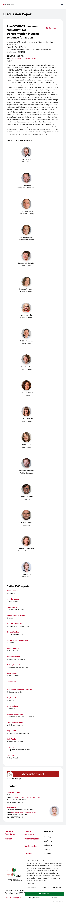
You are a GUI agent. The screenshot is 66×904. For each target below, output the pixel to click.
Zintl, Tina (10, 755)
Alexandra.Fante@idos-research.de (24, 812)
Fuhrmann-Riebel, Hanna (16, 615)
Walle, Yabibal (11, 739)
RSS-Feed (47, 853)
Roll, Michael (11, 698)
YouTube (48, 841)
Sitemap (29, 853)
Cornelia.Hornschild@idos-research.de (26, 797)
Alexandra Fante (13, 807)
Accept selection (34, 898)
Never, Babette (12, 673)
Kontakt (9, 838)
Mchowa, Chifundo (13, 657)
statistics (44, 887)
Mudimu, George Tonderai (16, 665)
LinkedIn (48, 845)
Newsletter (48, 849)
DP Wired (61, 901)
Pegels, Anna (11, 681)
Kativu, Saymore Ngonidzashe (17, 640)
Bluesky (47, 837)
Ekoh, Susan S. (12, 607)
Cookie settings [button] (13, 897)
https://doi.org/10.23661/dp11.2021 (23, 58)
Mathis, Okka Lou (13, 648)
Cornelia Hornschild (14, 792)
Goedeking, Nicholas (14, 624)
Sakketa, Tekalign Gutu (15, 714)
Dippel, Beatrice (12, 591)
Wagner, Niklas (12, 731)
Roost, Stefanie (12, 706)
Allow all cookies (44, 894)
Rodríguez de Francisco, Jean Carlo (19, 689)
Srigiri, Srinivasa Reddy (15, 722)
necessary (32, 887)
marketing (56, 887)
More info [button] (31, 883)
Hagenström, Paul (13, 632)
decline (54, 898)
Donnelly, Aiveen (13, 599)
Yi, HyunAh (11, 747)
